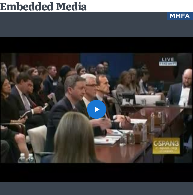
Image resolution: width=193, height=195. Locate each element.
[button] (96, 109)
